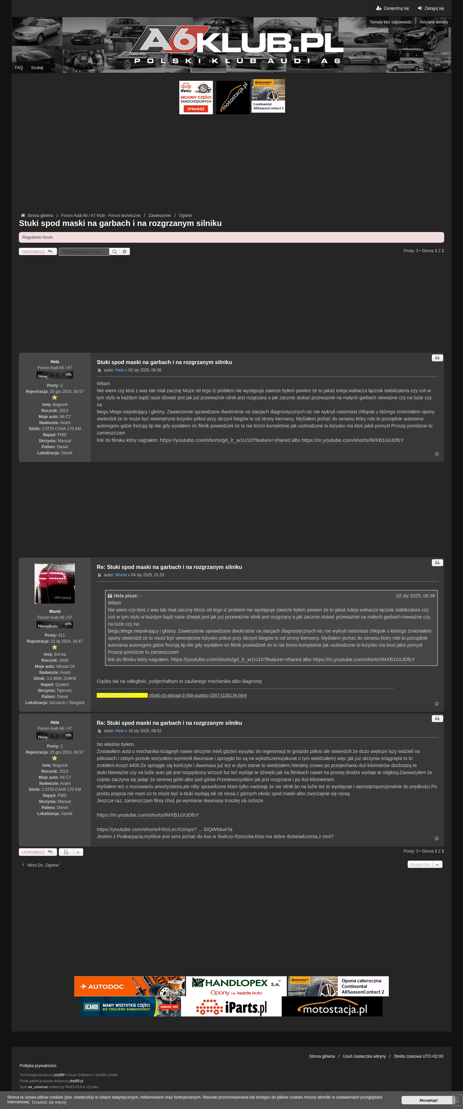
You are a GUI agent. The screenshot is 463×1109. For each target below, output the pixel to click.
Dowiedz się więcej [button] (49, 1102)
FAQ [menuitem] (19, 67)
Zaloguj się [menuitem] (430, 8)
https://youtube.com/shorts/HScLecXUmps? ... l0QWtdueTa (164, 829)
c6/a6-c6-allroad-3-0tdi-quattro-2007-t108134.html (198, 695)
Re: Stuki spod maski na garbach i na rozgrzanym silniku (169, 567)
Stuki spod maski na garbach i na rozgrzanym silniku (120, 223)
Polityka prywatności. (38, 1065)
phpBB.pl (76, 1081)
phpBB (59, 1075)
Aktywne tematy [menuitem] (434, 22)
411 (61, 635)
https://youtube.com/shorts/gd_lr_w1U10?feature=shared (225, 440)
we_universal (37, 1087)
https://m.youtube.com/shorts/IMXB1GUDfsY (353, 440)
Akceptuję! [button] (428, 1100)
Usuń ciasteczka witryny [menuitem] (364, 1056)
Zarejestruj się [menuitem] (392, 8)
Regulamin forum (37, 237)
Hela (55, 361)
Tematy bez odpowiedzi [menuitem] (391, 22)
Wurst (54, 611)
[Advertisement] (231, 165)
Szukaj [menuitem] (37, 67)
